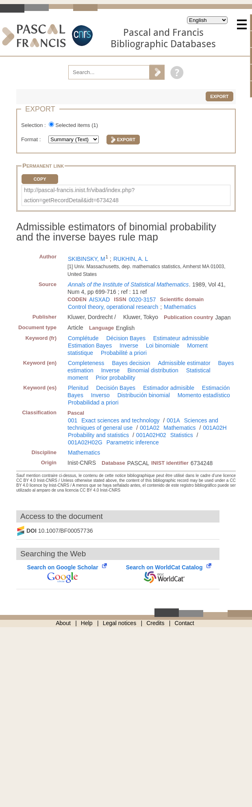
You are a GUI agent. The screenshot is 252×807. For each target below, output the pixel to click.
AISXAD (99, 299)
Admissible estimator (184, 363)
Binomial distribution (153, 370)
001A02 (149, 427)
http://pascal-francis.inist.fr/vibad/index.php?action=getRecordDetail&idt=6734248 (79, 195)
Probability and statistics (98, 435)
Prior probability (115, 377)
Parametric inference (132, 442)
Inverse (128, 345)
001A (173, 420)
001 (72, 420)
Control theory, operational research (113, 307)
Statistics (181, 435)
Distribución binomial (143, 395)
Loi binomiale (163, 345)
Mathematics (180, 307)
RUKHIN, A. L (130, 259)
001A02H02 (151, 435)
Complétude (83, 338)
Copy (39, 179)
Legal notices (120, 623)
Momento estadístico (204, 395)
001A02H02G (85, 442)
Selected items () (76, 125)
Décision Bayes (126, 338)
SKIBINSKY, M (86, 259)
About (63, 623)
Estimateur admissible (181, 338)
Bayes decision (131, 363)
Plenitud (78, 388)
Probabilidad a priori (93, 402)
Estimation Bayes (90, 345)
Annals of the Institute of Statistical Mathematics (128, 284)
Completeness (86, 363)
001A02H (214, 427)
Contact (184, 623)
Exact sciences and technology (120, 420)
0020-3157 (142, 299)
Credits (155, 623)
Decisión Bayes (115, 388)
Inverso (100, 395)
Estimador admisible (168, 388)
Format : (31, 139)
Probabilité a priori (124, 353)
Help (87, 623)
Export (219, 96)
